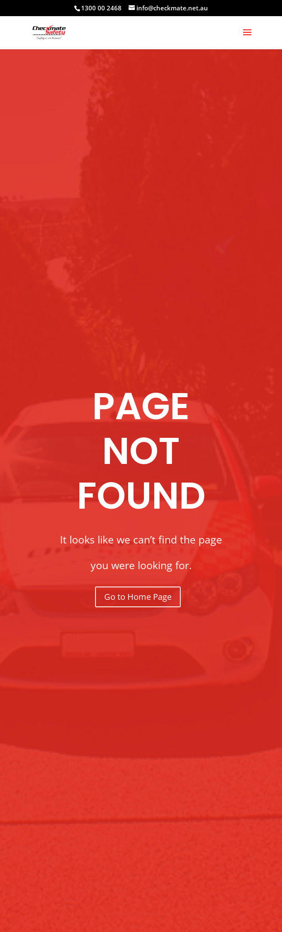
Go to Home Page (138, 596)
